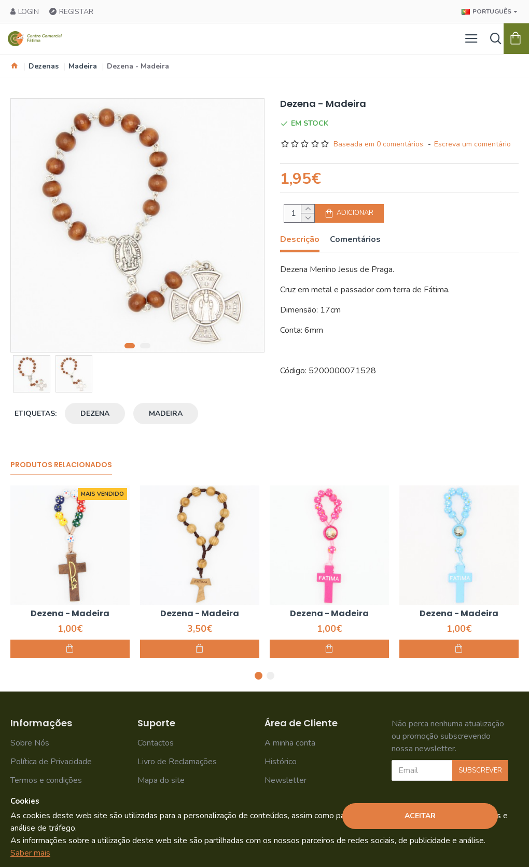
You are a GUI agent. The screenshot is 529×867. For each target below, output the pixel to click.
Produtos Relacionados (61, 465)
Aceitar (420, 816)
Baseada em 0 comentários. (379, 144)
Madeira (82, 66)
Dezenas (44, 66)
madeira (166, 413)
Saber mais (30, 853)
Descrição (299, 239)
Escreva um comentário (472, 144)
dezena (94, 413)
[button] (129, 345)
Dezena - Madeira (70, 613)
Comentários (355, 239)
